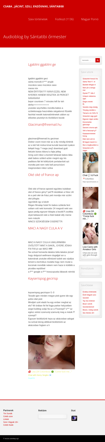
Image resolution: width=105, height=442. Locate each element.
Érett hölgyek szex (89, 295)
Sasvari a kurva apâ (90, 128)
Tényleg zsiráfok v (89, 110)
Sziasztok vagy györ (90, 116)
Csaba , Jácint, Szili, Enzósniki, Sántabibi (33, 6)
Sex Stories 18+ (88, 313)
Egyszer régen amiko (90, 119)
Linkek (6, 419)
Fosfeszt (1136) (64, 19)
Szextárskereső (88, 307)
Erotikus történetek (89, 292)
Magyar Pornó (89, 19)
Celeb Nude (8, 425)
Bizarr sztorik (87, 304)
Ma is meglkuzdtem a (90, 145)
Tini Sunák (7, 413)
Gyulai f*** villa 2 (89, 93)
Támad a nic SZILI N (90, 113)
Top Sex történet (89, 301)
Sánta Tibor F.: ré (89, 82)
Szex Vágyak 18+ (10, 422)
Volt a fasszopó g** (90, 131)
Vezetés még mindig (90, 107)
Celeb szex (8, 416)
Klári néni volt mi (89, 139)
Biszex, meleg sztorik (90, 310)
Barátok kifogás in (89, 85)
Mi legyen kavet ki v (90, 142)
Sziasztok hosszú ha (90, 79)
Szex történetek (37, 19)
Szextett (86, 298)
